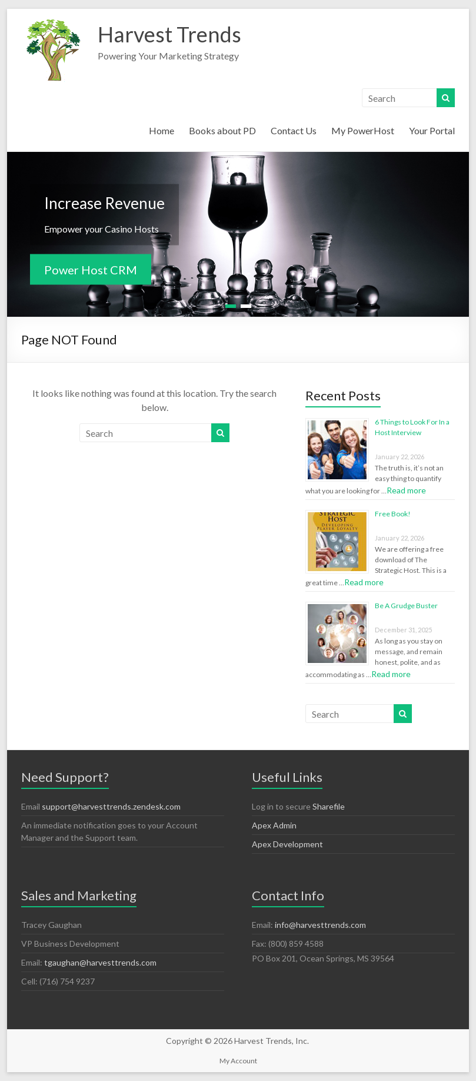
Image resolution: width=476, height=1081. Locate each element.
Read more (406, 490)
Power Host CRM (90, 270)
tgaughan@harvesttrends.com (100, 962)
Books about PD (222, 130)
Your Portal (432, 130)
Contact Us (294, 130)
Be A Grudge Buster (406, 605)
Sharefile (328, 806)
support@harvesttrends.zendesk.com (111, 806)
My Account (238, 1060)
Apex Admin (274, 825)
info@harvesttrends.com (320, 925)
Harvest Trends (169, 34)
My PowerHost (362, 130)
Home (161, 130)
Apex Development (287, 844)
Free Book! (393, 513)
